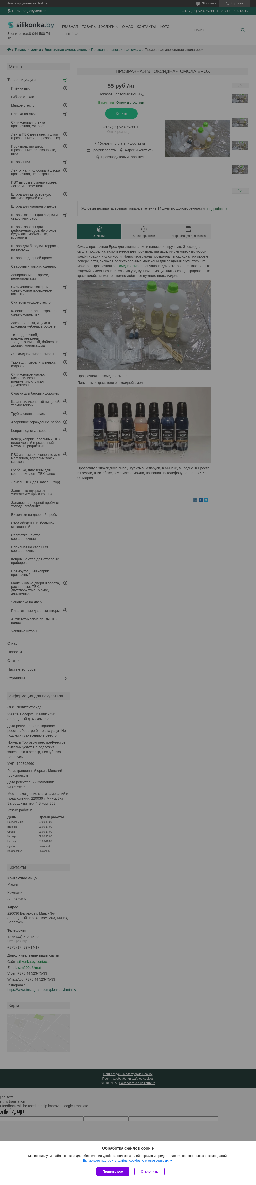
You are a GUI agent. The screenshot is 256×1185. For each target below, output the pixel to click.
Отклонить (149, 1171)
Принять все (113, 1171)
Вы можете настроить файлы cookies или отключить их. (126, 1160)
